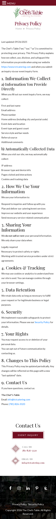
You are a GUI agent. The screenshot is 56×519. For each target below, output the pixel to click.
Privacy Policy (19, 504)
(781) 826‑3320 (17, 404)
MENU (11, 3)
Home (19, 28)
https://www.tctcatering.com (16, 66)
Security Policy (42, 322)
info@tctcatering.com (19, 399)
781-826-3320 (29, 450)
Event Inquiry (28, 435)
